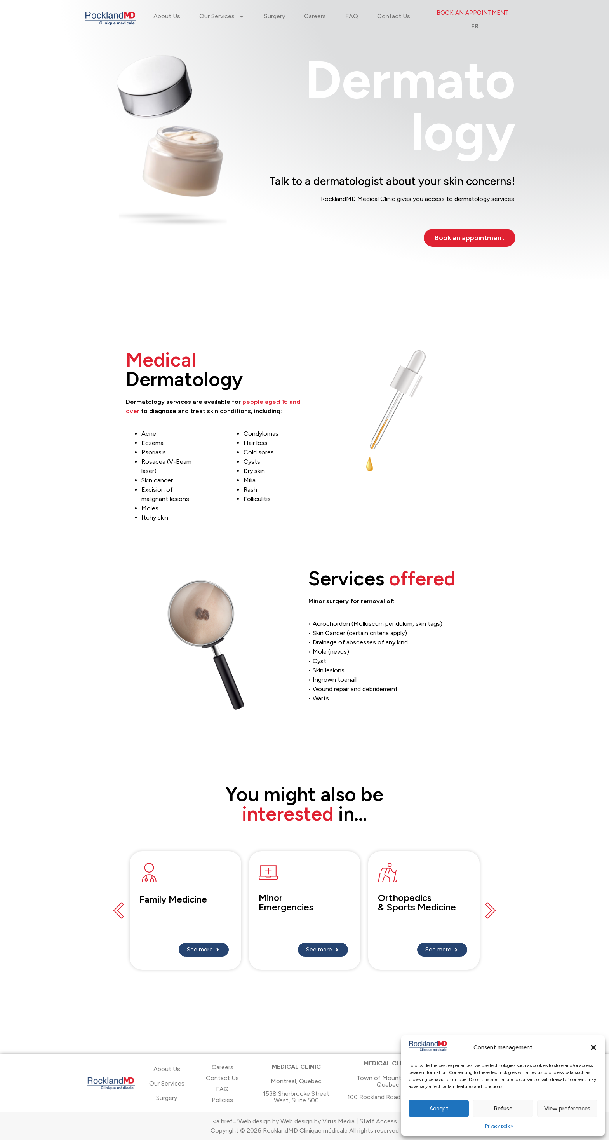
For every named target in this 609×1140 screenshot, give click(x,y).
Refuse (503, 1108)
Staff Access (378, 1120)
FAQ (351, 16)
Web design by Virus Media (317, 1120)
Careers (315, 16)
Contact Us (393, 16)
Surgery (274, 16)
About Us (166, 16)
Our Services (222, 16)
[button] (593, 1047)
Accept (439, 1108)
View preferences (567, 1108)
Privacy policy (499, 1126)
